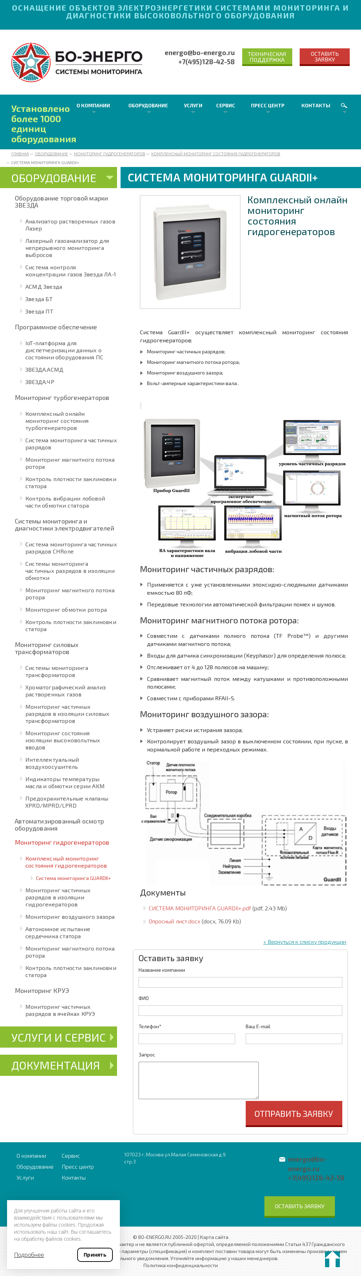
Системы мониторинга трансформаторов (56, 671)
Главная (20, 153)
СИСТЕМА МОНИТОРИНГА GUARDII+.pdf (200, 908)
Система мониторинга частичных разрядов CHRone (71, 548)
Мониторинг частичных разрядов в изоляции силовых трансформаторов (67, 713)
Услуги (193, 105)
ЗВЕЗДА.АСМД (44, 369)
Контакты (315, 105)
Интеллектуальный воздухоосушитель (52, 763)
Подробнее (29, 1254)
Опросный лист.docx (174, 921)
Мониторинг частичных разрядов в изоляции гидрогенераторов (58, 897)
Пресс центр (267, 105)
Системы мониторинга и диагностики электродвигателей (64, 524)
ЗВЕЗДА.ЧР (39, 381)
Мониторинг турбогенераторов (62, 397)
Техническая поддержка (267, 56)
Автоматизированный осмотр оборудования (59, 824)
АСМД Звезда (43, 286)
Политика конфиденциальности (180, 1265)
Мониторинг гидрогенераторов (109, 153)
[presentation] (192, 1114)
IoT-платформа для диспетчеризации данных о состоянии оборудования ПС (64, 350)
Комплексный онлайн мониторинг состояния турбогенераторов (56, 420)
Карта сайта (214, 1237)
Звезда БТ (39, 298)
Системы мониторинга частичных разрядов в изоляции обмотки (70, 570)
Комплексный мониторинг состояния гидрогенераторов (215, 153)
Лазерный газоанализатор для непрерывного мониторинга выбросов (67, 247)
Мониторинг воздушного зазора (70, 916)
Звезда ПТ (39, 311)
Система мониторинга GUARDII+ (73, 878)
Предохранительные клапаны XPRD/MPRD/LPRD (66, 802)
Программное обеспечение (56, 327)
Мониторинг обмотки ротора (66, 609)
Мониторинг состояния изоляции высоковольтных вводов (62, 740)
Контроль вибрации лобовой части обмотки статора (65, 502)
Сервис (225, 105)
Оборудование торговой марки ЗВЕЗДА (61, 201)
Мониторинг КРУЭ (42, 990)
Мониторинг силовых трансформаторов (47, 648)
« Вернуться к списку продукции (304, 941)
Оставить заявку (325, 56)
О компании (93, 105)
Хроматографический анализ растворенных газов (65, 690)
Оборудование (148, 105)
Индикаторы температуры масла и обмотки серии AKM (65, 782)
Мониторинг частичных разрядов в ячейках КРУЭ (60, 1010)
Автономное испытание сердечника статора (57, 932)
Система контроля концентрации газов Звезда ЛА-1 (70, 270)
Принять (95, 1254)
